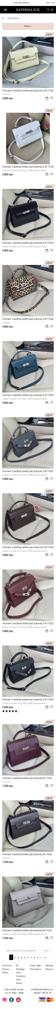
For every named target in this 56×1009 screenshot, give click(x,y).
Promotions (35, 969)
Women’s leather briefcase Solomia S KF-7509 (27, 699)
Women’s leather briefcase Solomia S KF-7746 (27, 90)
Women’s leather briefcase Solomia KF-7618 (27, 930)
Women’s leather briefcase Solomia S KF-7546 (27, 318)
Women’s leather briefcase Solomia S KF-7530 (27, 395)
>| (45, 957)
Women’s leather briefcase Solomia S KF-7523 (27, 623)
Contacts (7, 965)
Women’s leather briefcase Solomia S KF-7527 (27, 471)
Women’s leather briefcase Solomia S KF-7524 (27, 547)
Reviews (50, 969)
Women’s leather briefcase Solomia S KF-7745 (27, 166)
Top (47, 951)
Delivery (50, 965)
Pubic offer (35, 965)
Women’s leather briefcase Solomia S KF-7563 (27, 242)
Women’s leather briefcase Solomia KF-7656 (27, 854)
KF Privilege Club (20, 969)
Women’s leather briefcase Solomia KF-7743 (27, 778)
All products (13, 18)
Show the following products (21, 951)
